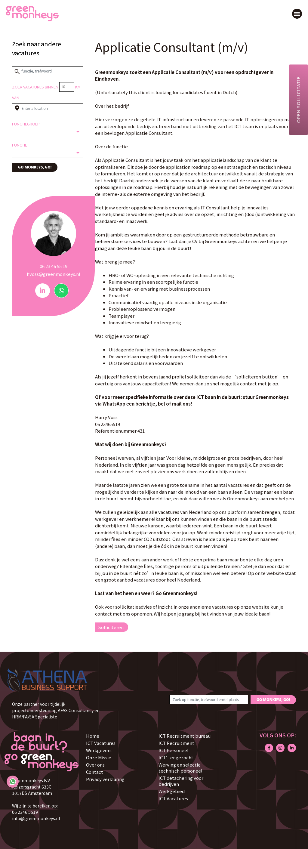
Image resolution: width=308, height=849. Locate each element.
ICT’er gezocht (176, 757)
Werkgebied (172, 791)
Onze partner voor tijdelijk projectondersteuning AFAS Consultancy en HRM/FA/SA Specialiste (56, 710)
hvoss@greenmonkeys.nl (53, 274)
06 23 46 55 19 (53, 266)
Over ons (95, 764)
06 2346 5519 (25, 812)
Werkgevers (99, 750)
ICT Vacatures (101, 743)
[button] (297, 14)
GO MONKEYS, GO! (34, 167)
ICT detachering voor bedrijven (181, 781)
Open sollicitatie (298, 99)
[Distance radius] (66, 87)
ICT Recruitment (176, 743)
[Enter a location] (47, 108)
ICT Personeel (174, 750)
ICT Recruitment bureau (185, 736)
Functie (19, 145)
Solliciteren (111, 627)
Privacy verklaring (105, 779)
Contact (94, 772)
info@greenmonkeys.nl (36, 818)
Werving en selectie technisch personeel (180, 767)
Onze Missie (98, 757)
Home (92, 736)
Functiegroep (26, 124)
